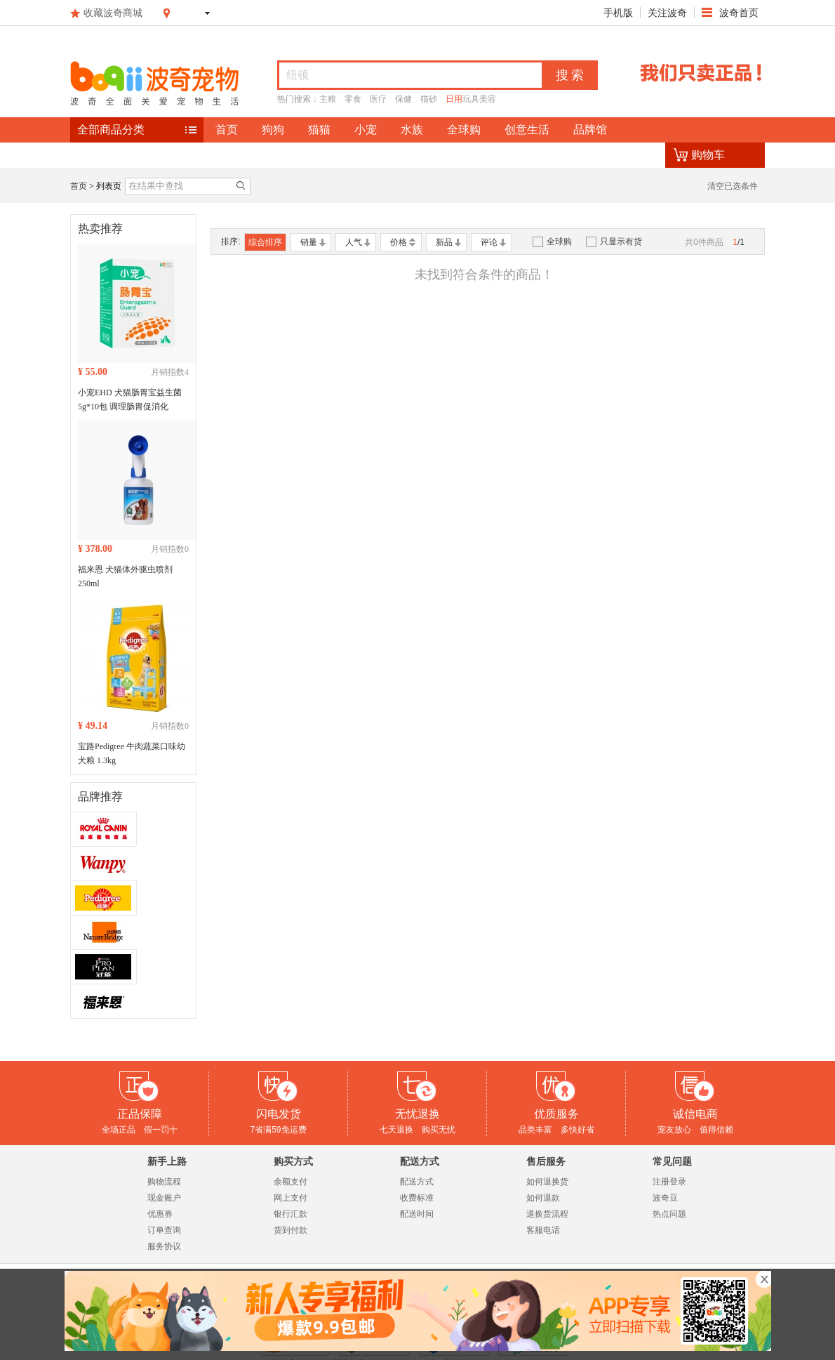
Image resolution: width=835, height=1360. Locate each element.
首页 (226, 130)
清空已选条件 (732, 186)
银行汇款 (290, 1214)
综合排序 (265, 242)
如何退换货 (547, 1182)
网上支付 (290, 1198)
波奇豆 (665, 1198)
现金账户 (164, 1198)
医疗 (378, 99)
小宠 (365, 130)
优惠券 (160, 1214)
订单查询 (164, 1230)
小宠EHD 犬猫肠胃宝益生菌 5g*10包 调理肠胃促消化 (130, 399)
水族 (412, 130)
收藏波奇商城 (113, 12)
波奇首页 (737, 13)
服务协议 (164, 1246)
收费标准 (417, 1198)
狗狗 (273, 130)
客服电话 (543, 1230)
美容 (487, 99)
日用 (454, 99)
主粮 (327, 99)
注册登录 (669, 1182)
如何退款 (543, 1198)
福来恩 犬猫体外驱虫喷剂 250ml (125, 576)
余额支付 (290, 1182)
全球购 (464, 130)
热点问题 (669, 1214)
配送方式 (417, 1182)
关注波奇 (667, 12)
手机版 (618, 12)
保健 (403, 99)
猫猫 (319, 130)
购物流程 (164, 1182)
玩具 (470, 99)
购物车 (708, 155)
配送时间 (417, 1214)
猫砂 (428, 99)
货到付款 (290, 1230)
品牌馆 (590, 130)
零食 (353, 99)
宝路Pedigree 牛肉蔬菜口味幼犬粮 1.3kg (131, 753)
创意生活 (527, 130)
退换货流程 (547, 1214)
